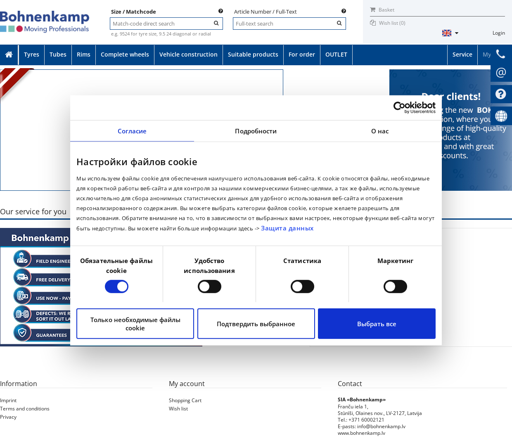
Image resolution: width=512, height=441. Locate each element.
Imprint (8, 400)
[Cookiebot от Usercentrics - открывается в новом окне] (399, 108)
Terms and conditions (25, 408)
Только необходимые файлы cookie (135, 323)
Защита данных (287, 228)
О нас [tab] (380, 131)
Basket (382, 9)
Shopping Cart (185, 400)
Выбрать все (376, 324)
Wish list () (392, 22)
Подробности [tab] (256, 131)
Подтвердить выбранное (256, 324)
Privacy (8, 416)
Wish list (178, 408)
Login (499, 32)
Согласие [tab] (132, 131)
